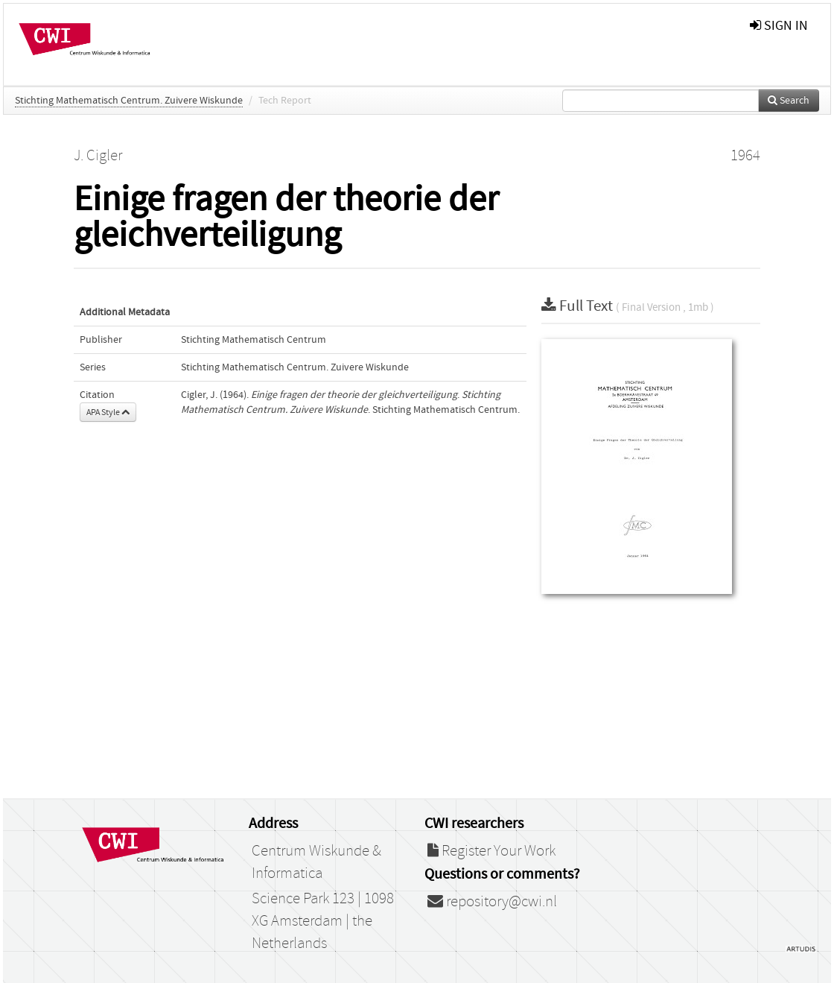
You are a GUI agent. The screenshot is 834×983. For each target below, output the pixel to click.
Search (788, 101)
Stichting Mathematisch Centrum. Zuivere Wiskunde (129, 101)
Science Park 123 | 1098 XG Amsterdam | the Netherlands (323, 921)
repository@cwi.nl (492, 902)
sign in (779, 26)
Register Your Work (491, 851)
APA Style (108, 412)
